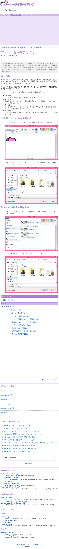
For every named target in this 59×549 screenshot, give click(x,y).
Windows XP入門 (6, 412)
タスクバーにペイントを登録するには (24, 322)
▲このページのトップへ (50, 379)
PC (9, 14)
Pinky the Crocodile (7, 532)
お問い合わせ (21, 544)
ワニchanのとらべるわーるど (10, 520)
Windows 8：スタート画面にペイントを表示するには (22, 448)
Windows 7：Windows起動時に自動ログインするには (22, 445)
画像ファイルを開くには (20, 328)
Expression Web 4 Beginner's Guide (13, 503)
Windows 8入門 (9, 306)
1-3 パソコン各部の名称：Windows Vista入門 (19, 440)
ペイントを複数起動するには (21, 325)
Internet (33, 14)
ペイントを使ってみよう (34, 47)
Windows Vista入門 (7, 408)
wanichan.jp (5, 517)
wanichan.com (29, 463)
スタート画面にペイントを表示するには (25, 319)
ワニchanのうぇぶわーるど (9, 474)
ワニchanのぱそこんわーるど (10, 477)
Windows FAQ (5, 417)
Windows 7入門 (6, 404)
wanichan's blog (6, 524)
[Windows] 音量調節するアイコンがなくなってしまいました (24, 434)
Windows (16, 14)
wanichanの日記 (6, 497)
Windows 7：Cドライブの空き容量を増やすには (20, 437)
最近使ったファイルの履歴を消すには (16, 428)
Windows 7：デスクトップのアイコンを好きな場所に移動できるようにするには (30, 443)
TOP (3, 14)
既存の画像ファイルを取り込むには (24, 331)
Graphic (25, 14)
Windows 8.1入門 (7, 395)
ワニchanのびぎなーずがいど (10, 487)
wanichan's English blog (9, 536)
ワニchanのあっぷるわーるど (10, 483)
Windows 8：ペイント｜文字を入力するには (19, 451)
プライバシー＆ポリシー (34, 544)
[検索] (29, 10)
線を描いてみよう (11, 300)
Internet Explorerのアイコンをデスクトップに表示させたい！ (24, 431)
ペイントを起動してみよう (21, 316)
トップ (3, 391)
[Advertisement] (29, 30)
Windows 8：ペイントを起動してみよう (17, 425)
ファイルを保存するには (18, 52)
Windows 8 (21, 47)
